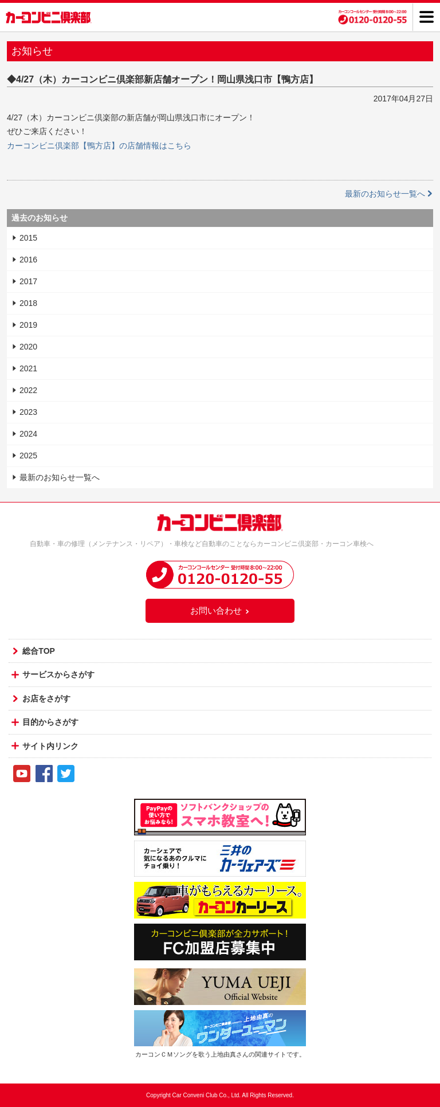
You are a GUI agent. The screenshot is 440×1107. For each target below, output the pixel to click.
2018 (28, 303)
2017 (28, 281)
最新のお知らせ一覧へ (389, 194)
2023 (28, 412)
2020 (28, 346)
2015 (28, 237)
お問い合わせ (220, 610)
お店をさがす (46, 698)
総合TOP (38, 650)
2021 (28, 368)
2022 (28, 390)
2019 (28, 324)
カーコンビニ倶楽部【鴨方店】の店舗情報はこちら (99, 145)
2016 (28, 259)
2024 (28, 433)
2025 (28, 455)
